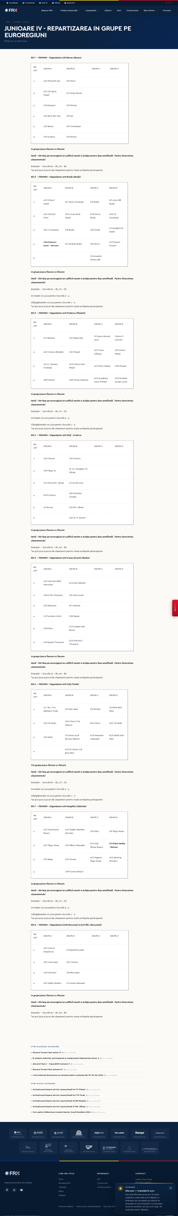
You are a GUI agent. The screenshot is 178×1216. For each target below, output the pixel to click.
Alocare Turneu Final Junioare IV (48, 1070)
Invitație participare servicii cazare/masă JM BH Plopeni (59, 1101)
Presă (56, 3)
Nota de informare (112, 1207)
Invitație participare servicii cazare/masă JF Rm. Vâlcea (59, 1107)
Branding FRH (64, 1183)
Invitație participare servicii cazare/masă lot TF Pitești (59, 1090)
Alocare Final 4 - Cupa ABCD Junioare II (51, 1064)
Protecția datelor (66, 1207)
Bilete (43, 3)
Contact (167, 11)
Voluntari (28, 3)
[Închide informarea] (170, 1188)
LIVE (168, 3)
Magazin (70, 3)
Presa (61, 1179)
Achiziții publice (104, 1187)
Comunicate (132, 11)
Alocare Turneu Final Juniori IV (47, 1053)
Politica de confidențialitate (88, 1207)
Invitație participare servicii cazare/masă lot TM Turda (59, 1095)
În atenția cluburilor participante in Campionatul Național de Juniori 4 (66, 1058)
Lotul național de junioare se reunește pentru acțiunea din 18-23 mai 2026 (68, 1075)
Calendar (12, 3)
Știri (119, 11)
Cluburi (108, 11)
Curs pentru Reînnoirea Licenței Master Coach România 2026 (61, 1112)
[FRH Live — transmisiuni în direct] (175, 608)
